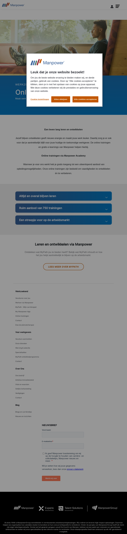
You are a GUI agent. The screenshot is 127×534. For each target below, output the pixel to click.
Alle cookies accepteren (85, 99)
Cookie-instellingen (40, 99)
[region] (64, 80)
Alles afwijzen (60, 99)
